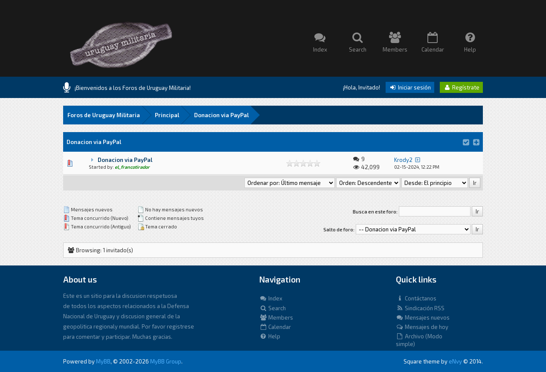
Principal (167, 115)
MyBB (103, 361)
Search (272, 308)
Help (269, 336)
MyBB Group (165, 361)
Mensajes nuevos (423, 317)
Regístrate (461, 87)
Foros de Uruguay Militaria (103, 115)
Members (276, 317)
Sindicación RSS (420, 308)
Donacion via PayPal (221, 115)
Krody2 (403, 159)
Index (270, 298)
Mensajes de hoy (422, 326)
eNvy (455, 361)
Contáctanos (416, 298)
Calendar (275, 326)
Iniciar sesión (410, 87)
